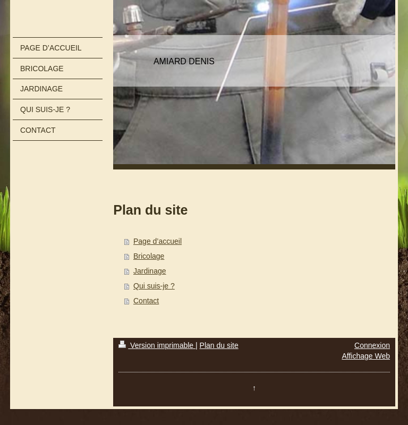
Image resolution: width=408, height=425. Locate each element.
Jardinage (149, 271)
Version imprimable (157, 345)
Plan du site (219, 345)
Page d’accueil (157, 241)
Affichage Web (366, 356)
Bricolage (148, 256)
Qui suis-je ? (154, 286)
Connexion (372, 345)
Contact (146, 300)
